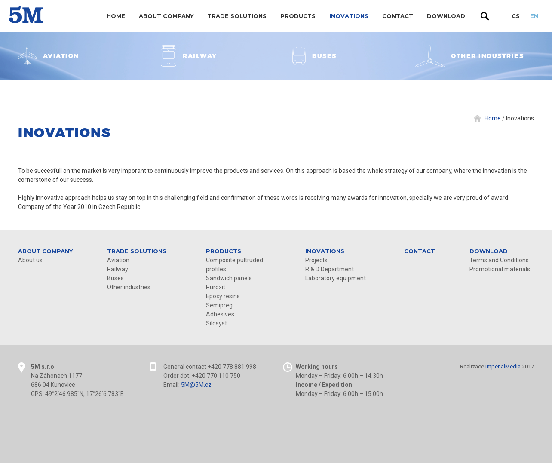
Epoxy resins (223, 296)
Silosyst (216, 323)
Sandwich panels (229, 278)
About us (30, 260)
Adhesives (220, 314)
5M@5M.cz (196, 384)
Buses (115, 278)
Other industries (128, 287)
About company (166, 15)
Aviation (118, 260)
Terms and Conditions (499, 260)
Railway (117, 269)
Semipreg (219, 305)
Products (298, 15)
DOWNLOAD (446, 15)
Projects (316, 260)
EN (534, 15)
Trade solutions (237, 15)
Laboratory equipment (335, 278)
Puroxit (215, 287)
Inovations (348, 15)
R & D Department (329, 269)
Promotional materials (499, 269)
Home (116, 15)
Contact (397, 15)
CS (516, 15)
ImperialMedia (503, 366)
